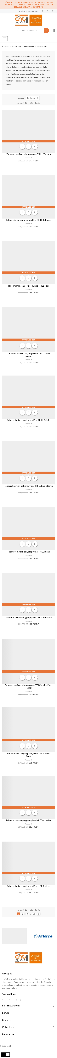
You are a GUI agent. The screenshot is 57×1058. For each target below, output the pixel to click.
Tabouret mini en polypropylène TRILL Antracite (29, 617)
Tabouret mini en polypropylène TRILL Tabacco (28, 220)
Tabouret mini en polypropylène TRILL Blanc (28, 551)
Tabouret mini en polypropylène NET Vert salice (28, 820)
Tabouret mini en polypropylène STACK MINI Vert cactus (28, 686)
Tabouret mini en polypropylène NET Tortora (28, 886)
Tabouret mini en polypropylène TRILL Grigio (28, 420)
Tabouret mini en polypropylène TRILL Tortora (28, 154)
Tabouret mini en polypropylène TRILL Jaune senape (28, 354)
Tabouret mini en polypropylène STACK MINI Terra (28, 754)
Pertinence (33, 98)
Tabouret (28, 158)
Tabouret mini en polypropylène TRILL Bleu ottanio (28, 485)
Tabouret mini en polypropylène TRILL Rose (28, 285)
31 (34, 914)
